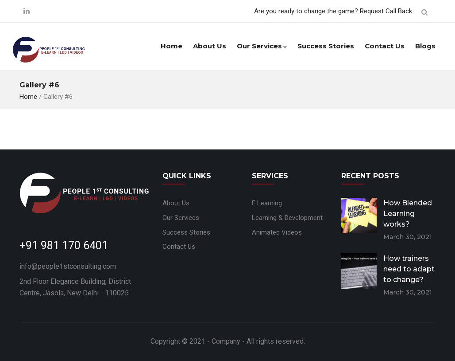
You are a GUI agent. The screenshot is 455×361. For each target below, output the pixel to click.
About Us (209, 46)
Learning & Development (287, 218)
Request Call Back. (386, 11)
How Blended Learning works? (407, 213)
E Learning (267, 203)
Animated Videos (277, 232)
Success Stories (325, 46)
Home (171, 46)
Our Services (262, 46)
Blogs (425, 46)
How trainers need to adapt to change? (409, 269)
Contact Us (385, 46)
